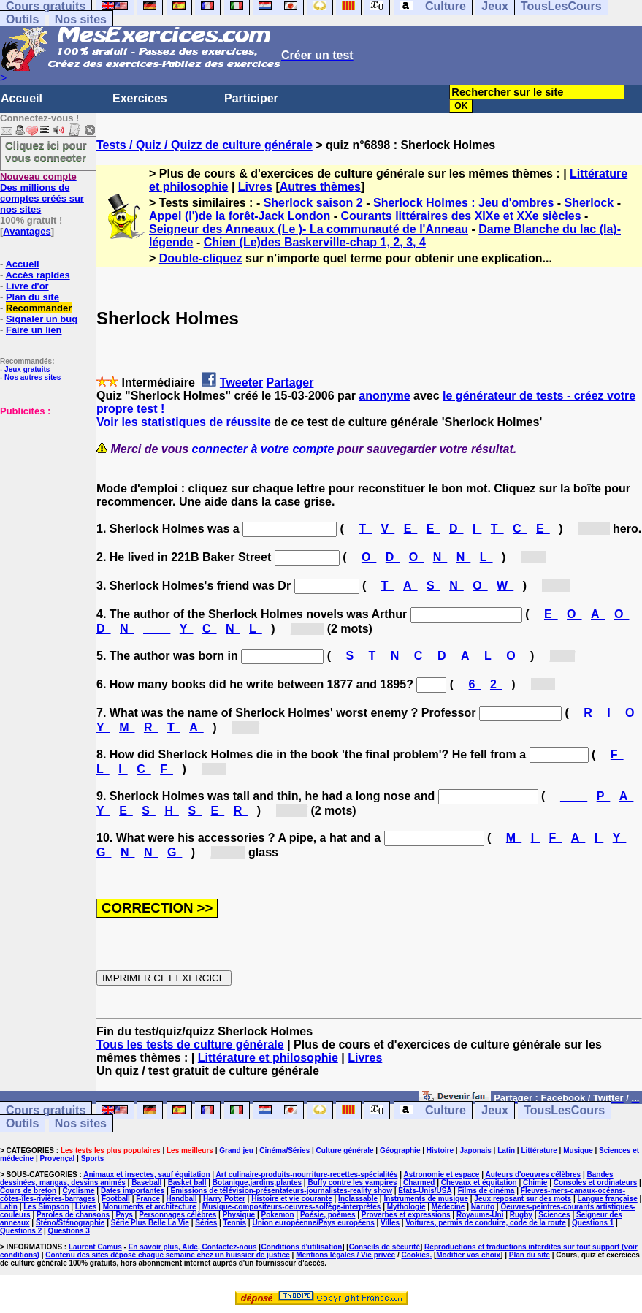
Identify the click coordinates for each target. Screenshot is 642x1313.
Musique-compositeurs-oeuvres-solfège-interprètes (291, 1207)
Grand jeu (236, 1150)
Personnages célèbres (177, 1215)
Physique (239, 1215)
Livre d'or (27, 286)
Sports (92, 1158)
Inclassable (358, 1199)
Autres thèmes (320, 186)
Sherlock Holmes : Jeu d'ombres (463, 203)
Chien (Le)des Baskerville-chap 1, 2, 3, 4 (315, 242)
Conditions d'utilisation (302, 1247)
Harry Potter (224, 1199)
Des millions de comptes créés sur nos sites (42, 193)
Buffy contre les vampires (352, 1183)
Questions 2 (21, 1231)
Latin (506, 1150)
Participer (251, 98)
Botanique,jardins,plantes (257, 1183)
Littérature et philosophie (268, 1057)
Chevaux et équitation (479, 1183)
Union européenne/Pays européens (313, 1223)
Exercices (139, 98)
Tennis (234, 1223)
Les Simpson (46, 1207)
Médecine (448, 1207)
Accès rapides (37, 275)
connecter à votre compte (263, 449)
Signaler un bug (41, 318)
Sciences (554, 1215)
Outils (22, 19)
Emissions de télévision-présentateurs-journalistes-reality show (280, 1191)
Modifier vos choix (468, 1255)
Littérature (539, 1150)
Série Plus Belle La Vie (150, 1223)
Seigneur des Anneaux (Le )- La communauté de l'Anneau (308, 229)
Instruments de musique (425, 1199)
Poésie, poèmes (328, 1215)
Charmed (419, 1183)
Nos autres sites (32, 377)
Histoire (440, 1150)
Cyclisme (79, 1191)
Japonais (475, 1150)
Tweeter (241, 382)
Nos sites (81, 19)
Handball (181, 1199)
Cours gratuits (45, 1110)
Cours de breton (28, 1191)
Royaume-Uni (479, 1215)
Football (116, 1199)
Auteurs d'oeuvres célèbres (533, 1175)
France (148, 1199)
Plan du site (32, 297)
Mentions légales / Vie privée (345, 1255)
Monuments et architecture (149, 1207)
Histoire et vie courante (291, 1199)
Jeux (494, 1110)
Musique (578, 1150)
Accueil (21, 98)
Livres (255, 186)
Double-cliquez (200, 258)
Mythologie (406, 1207)
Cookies (415, 1255)
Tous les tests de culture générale (190, 1044)
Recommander (39, 307)
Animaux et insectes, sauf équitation (146, 1175)
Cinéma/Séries (284, 1150)
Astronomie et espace (441, 1175)
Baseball (146, 1183)
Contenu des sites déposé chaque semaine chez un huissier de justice (167, 1255)
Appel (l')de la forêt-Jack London (239, 216)
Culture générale (345, 1150)
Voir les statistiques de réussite (183, 422)
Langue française (608, 1199)
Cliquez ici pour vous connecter (46, 151)
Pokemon (277, 1215)
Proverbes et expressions (406, 1215)
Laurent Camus (95, 1247)
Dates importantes (132, 1191)
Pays (123, 1215)
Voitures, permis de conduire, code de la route (485, 1223)
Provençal (57, 1158)
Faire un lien (34, 329)
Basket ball (187, 1183)
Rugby (521, 1215)
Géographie (400, 1150)
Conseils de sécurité (384, 1247)
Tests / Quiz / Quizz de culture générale (204, 145)
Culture (445, 1110)
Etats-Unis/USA (424, 1191)
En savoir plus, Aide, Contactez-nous (193, 1247)
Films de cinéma (486, 1191)
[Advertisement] (44, 489)
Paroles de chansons (73, 1215)
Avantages (26, 231)
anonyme (384, 395)
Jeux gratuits (27, 369)
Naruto (482, 1207)
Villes (390, 1223)
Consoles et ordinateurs (595, 1183)
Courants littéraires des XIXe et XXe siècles (460, 216)
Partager (290, 382)
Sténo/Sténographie (70, 1223)
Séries (206, 1223)
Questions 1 (593, 1223)
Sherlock (589, 203)
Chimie (535, 1183)
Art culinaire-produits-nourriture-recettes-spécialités (307, 1175)
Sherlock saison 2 (313, 203)
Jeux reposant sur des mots (522, 1199)
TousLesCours (564, 1110)
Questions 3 (69, 1231)
